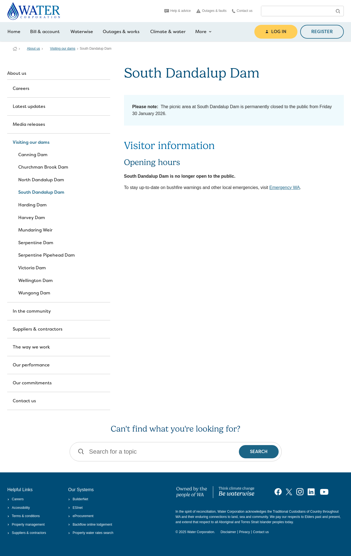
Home (13, 31)
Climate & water (168, 31)
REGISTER (322, 31)
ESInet (75, 508)
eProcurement (81, 516)
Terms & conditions (23, 516)
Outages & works (121, 31)
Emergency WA (284, 187)
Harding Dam (32, 205)
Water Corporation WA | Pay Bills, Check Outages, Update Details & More (15, 49)
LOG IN (275, 31)
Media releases (29, 124)
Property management (26, 524)
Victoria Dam (32, 268)
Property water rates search (91, 533)
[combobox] (296, 11)
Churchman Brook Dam (43, 167)
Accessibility (18, 508)
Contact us (242, 11)
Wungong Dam (34, 293)
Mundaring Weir (35, 230)
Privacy (244, 532)
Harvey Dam (31, 217)
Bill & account (45, 31)
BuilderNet (78, 499)
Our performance (31, 365)
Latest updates (29, 106)
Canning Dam (32, 155)
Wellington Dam (35, 280)
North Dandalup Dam (41, 180)
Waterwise (81, 31)
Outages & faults (211, 11)
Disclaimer (228, 532)
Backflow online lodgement (90, 524)
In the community (32, 311)
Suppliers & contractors (37, 329)
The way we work (31, 347)
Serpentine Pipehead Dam (46, 255)
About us (33, 48)
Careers (21, 88)
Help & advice (177, 11)
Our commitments (32, 383)
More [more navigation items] (203, 31)
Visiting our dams (62, 48)
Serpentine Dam (35, 243)
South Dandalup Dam (41, 192)
